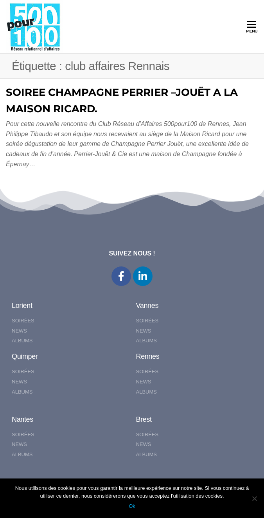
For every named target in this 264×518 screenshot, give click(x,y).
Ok (132, 506)
